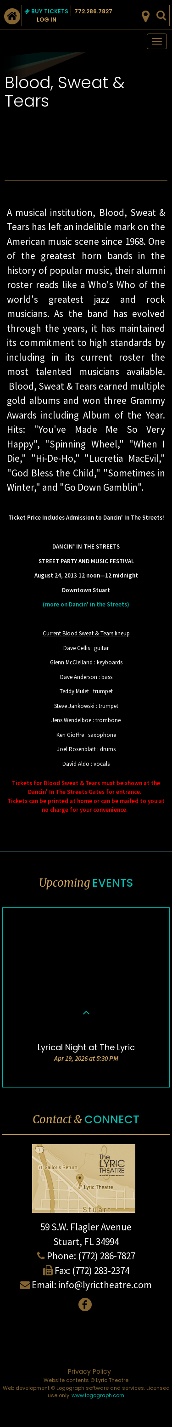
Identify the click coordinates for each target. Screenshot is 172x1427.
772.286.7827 (93, 11)
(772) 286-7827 (106, 1256)
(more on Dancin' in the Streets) (86, 604)
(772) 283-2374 (100, 1270)
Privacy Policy (89, 1371)
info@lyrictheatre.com (105, 1285)
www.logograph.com (98, 1395)
